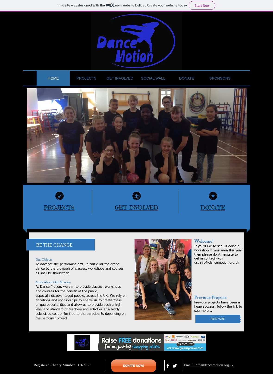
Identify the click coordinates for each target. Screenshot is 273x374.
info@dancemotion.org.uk (219, 262)
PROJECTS (59, 207)
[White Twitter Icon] (175, 366)
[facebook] (168, 366)
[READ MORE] (217, 319)
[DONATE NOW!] (133, 365)
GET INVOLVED (136, 207)
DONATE (213, 207)
